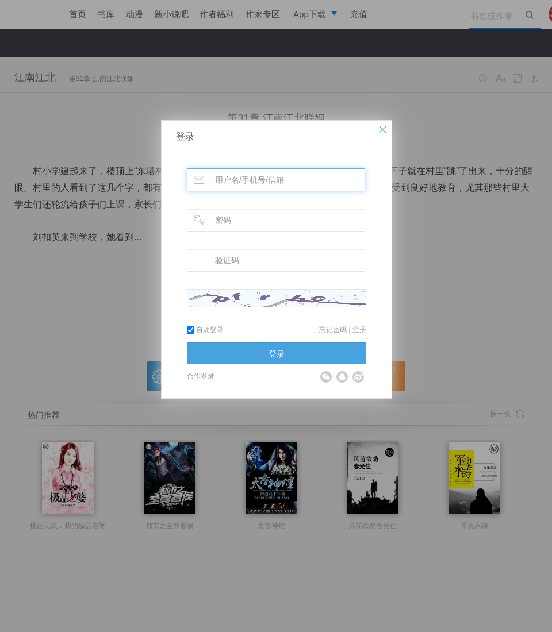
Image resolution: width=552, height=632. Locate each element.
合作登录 (200, 376)
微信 (326, 377)
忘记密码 (333, 330)
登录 (185, 136)
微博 (358, 377)
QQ (342, 377)
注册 (359, 330)
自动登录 (205, 330)
